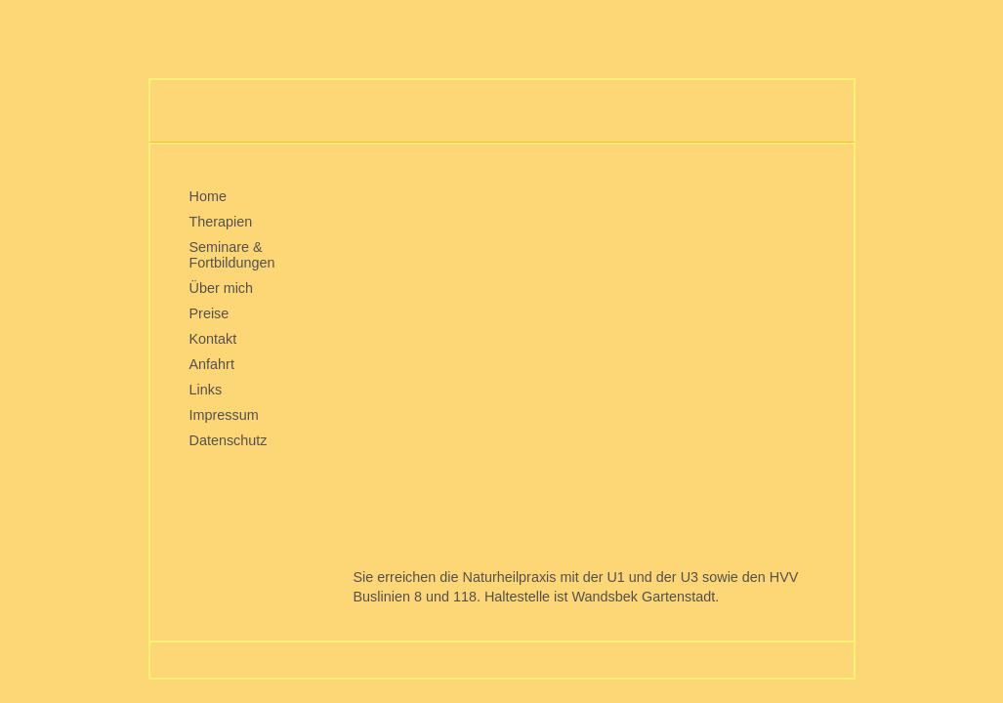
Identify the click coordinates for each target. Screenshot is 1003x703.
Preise (209, 313)
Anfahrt (211, 364)
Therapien (221, 221)
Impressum (224, 415)
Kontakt (213, 339)
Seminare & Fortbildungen (232, 254)
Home (208, 196)
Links (206, 389)
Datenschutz (228, 440)
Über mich (221, 288)
